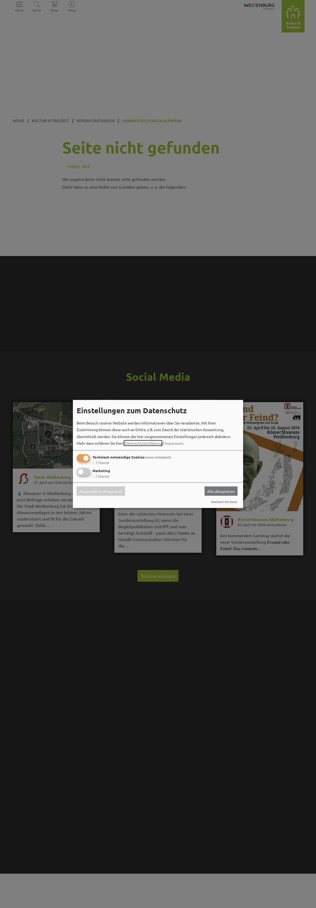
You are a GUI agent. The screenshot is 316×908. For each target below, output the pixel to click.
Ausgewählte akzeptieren (100, 491)
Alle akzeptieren (221, 491)
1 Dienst (101, 462)
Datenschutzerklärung (143, 443)
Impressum (174, 443)
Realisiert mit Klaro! (224, 502)
